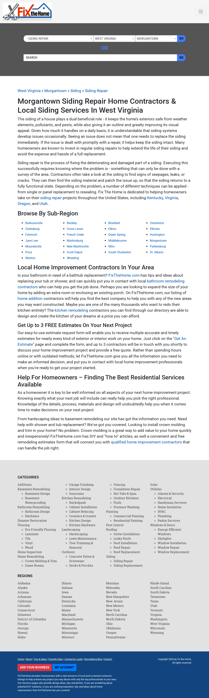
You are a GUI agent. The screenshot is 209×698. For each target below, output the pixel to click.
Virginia (171, 198)
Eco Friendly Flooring (40, 529)
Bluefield (114, 223)
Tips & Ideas (40, 659)
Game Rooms (34, 565)
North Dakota (115, 619)
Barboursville (33, 223)
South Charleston (119, 252)
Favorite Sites (55, 659)
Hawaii (23, 633)
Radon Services (169, 520)
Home (21, 659)
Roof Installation (125, 543)
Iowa (65, 592)
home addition (30, 298)
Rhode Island (159, 583)
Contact (108, 659)
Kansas (67, 597)
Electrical (165, 498)
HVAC (162, 511)
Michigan (68, 624)
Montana (112, 583)
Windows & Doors (162, 525)
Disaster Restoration (32, 520)
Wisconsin (157, 628)
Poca (28, 252)
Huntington (157, 234)
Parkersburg (158, 246)
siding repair (51, 198)
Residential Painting (128, 520)
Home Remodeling (31, 556)
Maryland (69, 615)
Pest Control (114, 525)
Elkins (112, 229)
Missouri (68, 637)
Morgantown (55, 91)
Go (181, 38)
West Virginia (29, 91)
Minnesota (69, 628)
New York (113, 610)
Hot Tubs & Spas (125, 493)
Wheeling (73, 258)
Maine (66, 610)
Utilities (156, 489)
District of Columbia (32, 619)
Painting (112, 511)
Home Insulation (169, 507)
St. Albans (156, 252)
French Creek (75, 234)
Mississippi (70, 633)
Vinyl (29, 543)
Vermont (156, 610)
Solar (154, 484)
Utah (43, 203)
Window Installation (172, 543)
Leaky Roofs (122, 538)
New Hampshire (117, 597)
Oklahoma (113, 628)
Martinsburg (75, 240)
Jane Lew (31, 240)
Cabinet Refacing (81, 511)
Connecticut (26, 610)
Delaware (24, 615)
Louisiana (69, 606)
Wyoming (157, 633)
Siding (75, 91)
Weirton (30, 258)
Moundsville (33, 246)
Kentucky (155, 198)
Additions (25, 484)
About (29, 659)
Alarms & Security (171, 493)
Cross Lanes (75, 229)
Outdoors (68, 552)
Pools (117, 502)
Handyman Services (172, 502)
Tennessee (157, 597)
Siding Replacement (128, 565)
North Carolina (116, 615)
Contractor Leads (74, 659)
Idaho (22, 637)
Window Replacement (173, 552)
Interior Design (80, 489)
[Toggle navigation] (201, 11)
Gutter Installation (127, 534)
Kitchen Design (80, 520)
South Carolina (160, 588)
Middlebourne (117, 240)
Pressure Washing (126, 507)
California (25, 601)
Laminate (32, 534)
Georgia (23, 628)
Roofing (111, 529)
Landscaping (71, 529)
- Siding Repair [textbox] (36, 38)
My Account (64, 667)
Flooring (24, 525)
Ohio (109, 624)
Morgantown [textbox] (147, 38)
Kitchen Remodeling (76, 498)
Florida (23, 624)
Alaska (23, 588)
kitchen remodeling (71, 310)
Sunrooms (76, 493)
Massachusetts (72, 619)
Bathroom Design (37, 511)
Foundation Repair (127, 489)
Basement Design (37, 493)
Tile (27, 538)
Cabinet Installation (83, 507)
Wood (29, 547)
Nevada (111, 592)
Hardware (32, 516)
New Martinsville (78, 246)
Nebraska (113, 588)
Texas (154, 601)
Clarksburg (32, 229)
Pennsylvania (115, 637)
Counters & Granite (82, 516)
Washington (158, 619)
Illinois (66, 583)
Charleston (157, 223)
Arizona (23, 592)
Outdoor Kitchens (126, 498)
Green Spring (116, 234)
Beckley (72, 223)
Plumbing (164, 516)
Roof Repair (122, 547)
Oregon (24, 203)
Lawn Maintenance (83, 538)
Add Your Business (34, 667)
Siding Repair (96, 91)
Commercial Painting (129, 516)
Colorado (24, 606)
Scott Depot (74, 252)
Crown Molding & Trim (41, 561)
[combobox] (58, 38)
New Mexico (115, 606)
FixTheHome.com (124, 275)
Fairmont (31, 234)
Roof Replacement (127, 552)
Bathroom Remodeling (34, 507)
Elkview (155, 229)
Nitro (111, 246)
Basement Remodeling (34, 489)
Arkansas (24, 597)
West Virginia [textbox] (105, 38)
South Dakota (160, 592)
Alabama (24, 583)
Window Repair (169, 547)
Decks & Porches (81, 565)
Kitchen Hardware (82, 525)
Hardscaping (78, 534)
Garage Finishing (81, 484)
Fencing (119, 484)
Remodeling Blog (93, 659)
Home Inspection (30, 552)
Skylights (164, 538)
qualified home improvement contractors (146, 442)
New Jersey (114, 601)
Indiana (67, 588)
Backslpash (77, 502)
